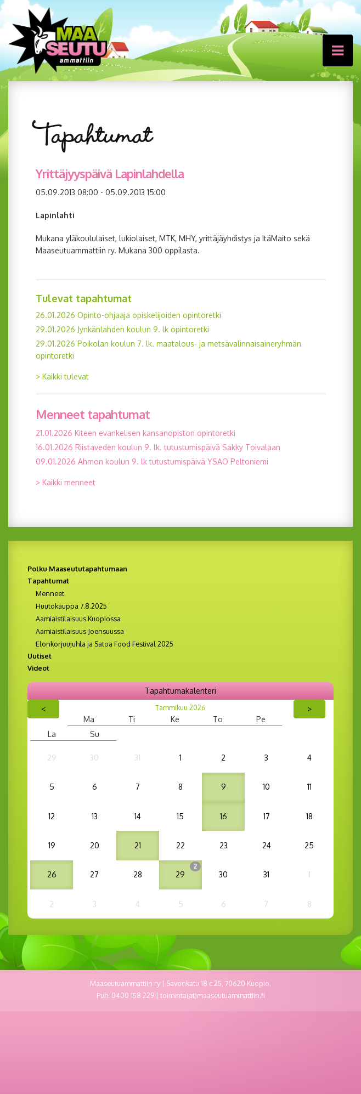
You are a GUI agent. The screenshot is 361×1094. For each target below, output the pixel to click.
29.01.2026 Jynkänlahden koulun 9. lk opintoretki (122, 329)
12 (51, 816)
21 (137, 845)
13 (95, 816)
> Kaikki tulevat (62, 376)
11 (309, 786)
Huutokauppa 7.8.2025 (71, 606)
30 (94, 757)
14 (137, 816)
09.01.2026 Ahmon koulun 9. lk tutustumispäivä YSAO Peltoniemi (152, 461)
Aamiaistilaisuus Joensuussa (80, 631)
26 (52, 874)
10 (266, 786)
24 (266, 845)
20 (94, 845)
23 (223, 845)
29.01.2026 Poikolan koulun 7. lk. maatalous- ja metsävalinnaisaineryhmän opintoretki (168, 349)
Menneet (50, 593)
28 (137, 874)
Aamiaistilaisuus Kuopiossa (78, 618)
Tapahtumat (48, 580)
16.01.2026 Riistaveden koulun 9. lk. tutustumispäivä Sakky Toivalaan (158, 447)
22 (180, 845)
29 (52, 757)
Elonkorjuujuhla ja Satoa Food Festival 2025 (104, 644)
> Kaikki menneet (65, 482)
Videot (38, 668)
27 (94, 874)
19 (51, 845)
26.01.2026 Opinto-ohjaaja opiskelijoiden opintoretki (128, 315)
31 (137, 757)
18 (309, 816)
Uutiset (39, 655)
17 (266, 816)
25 (309, 845)
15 (180, 816)
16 (223, 816)
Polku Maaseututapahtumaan (77, 568)
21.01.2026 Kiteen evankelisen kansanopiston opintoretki (135, 433)
